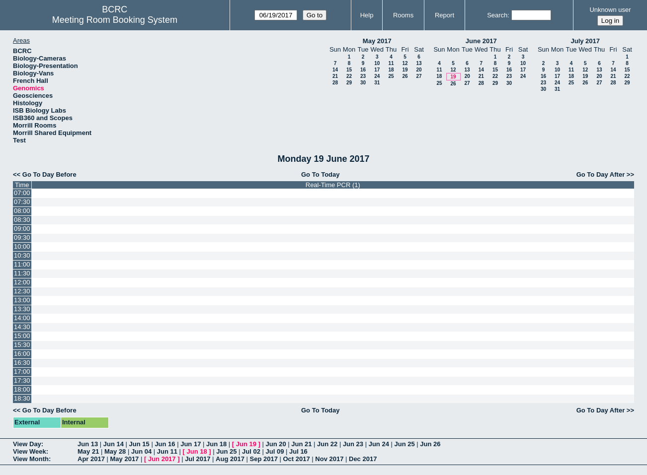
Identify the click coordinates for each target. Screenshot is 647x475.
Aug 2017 (230, 459)
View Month (31, 459)
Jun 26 (430, 444)
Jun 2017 (162, 459)
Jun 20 (275, 444)
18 (391, 69)
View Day (27, 444)
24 (377, 76)
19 (404, 69)
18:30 (22, 398)
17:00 (22, 371)
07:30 (22, 201)
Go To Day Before (49, 174)
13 (418, 63)
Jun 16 (165, 444)
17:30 (22, 380)
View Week (29, 451)
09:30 (22, 237)
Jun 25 (404, 444)
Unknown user (610, 9)
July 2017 (585, 41)
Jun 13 (88, 444)
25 (391, 76)
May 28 (115, 451)
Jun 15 (139, 444)
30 (363, 82)
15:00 (22, 335)
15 (349, 69)
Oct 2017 (296, 459)
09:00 (22, 228)
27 (418, 76)
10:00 (22, 246)
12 (404, 63)
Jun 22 (327, 444)
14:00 (22, 318)
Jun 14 (113, 444)
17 (377, 69)
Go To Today (320, 174)
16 (363, 69)
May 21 (88, 451)
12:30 (22, 291)
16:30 (22, 362)
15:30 (22, 344)
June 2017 (481, 41)
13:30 (22, 309)
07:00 (22, 193)
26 (404, 76)
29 (349, 82)
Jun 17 (190, 444)
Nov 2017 (329, 459)
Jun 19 (246, 444)
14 (335, 69)
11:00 (22, 264)
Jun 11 (167, 451)
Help (367, 15)
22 (349, 76)
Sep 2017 (264, 459)
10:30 (22, 255)
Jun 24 (379, 444)
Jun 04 (141, 451)
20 (418, 69)
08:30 (22, 219)
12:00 (22, 282)
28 (335, 82)
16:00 (22, 353)
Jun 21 (301, 444)
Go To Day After (600, 174)
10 (377, 63)
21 (335, 76)
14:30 (22, 327)
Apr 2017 (91, 459)
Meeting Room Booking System (114, 20)
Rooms (403, 15)
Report (444, 15)
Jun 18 (216, 444)
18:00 (22, 389)
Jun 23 (353, 444)
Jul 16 (298, 451)
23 (363, 76)
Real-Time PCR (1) (333, 185)
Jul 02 (251, 451)
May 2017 (377, 41)
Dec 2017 (363, 459)
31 (377, 82)
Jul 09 (275, 451)
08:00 (22, 210)
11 (391, 63)
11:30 (22, 273)
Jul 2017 (197, 459)
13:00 (22, 300)
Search (497, 15)
